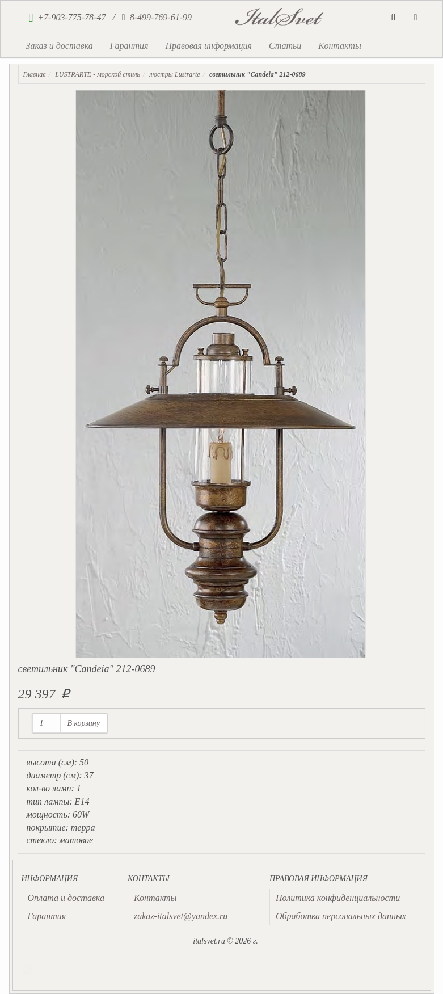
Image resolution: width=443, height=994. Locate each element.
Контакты (339, 45)
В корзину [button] (83, 723)
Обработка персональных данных (341, 916)
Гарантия (129, 45)
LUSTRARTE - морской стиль (97, 74)
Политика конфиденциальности (338, 898)
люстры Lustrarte (174, 74)
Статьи (285, 45)
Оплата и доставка (66, 898)
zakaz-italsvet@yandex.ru (180, 916)
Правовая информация (208, 45)
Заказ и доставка (59, 45)
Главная (34, 74)
